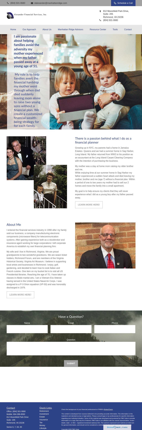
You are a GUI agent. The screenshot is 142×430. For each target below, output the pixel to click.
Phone (115, 323)
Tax (40, 422)
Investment (44, 414)
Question (71, 340)
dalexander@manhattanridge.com (49, 3)
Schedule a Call (123, 3)
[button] (13, 29)
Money (42, 425)
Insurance (43, 420)
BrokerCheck (108, 409)
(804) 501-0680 (19, 411)
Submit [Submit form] (71, 363)
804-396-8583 (19, 414)
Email (71, 323)
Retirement (44, 411)
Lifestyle (42, 428)
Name (27, 323)
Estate (42, 417)
